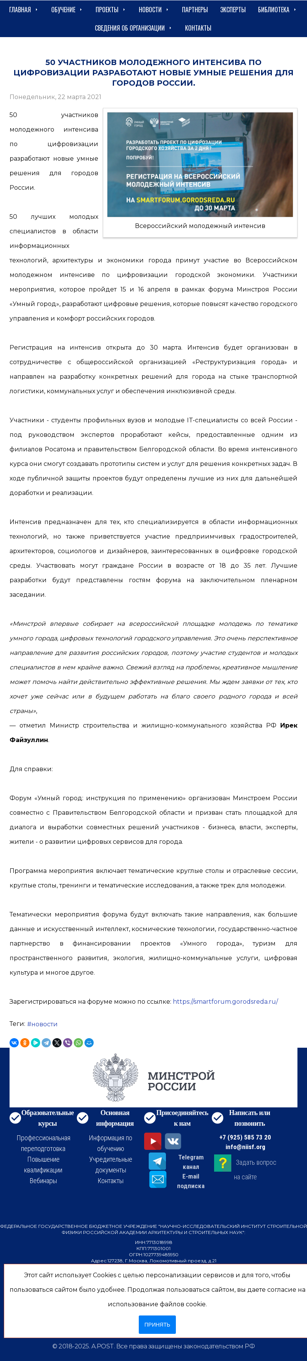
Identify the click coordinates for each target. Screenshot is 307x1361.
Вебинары (43, 1181)
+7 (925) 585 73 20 (245, 1137)
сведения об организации (134, 28)
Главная (24, 9)
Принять (157, 1325)
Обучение (67, 9)
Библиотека (277, 9)
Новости (154, 9)
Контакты (198, 28)
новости (44, 1024)
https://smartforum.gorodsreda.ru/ (225, 1001)
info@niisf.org (245, 1147)
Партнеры (195, 9)
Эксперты (233, 9)
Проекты (111, 9)
